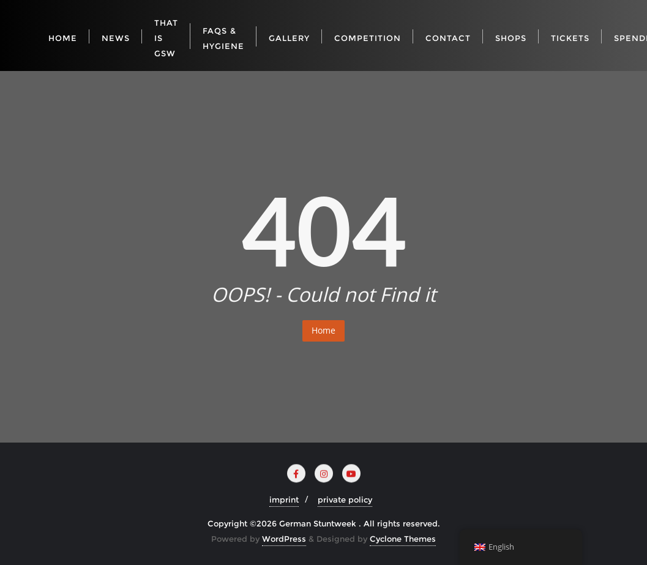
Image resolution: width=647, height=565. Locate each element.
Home (323, 330)
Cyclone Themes (403, 539)
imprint (284, 499)
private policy (345, 499)
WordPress (284, 539)
